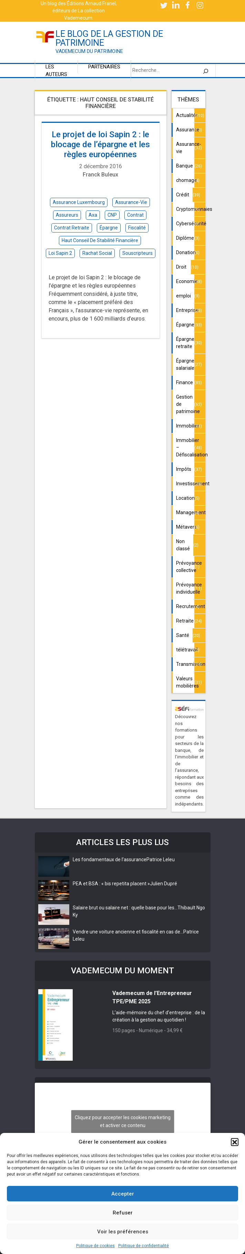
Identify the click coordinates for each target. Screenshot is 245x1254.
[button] (234, 1141)
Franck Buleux (100, 174)
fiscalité (137, 227)
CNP (112, 215)
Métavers (185, 527)
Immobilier (185, 426)
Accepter (122, 1194)
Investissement (185, 483)
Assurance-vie (185, 147)
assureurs (67, 215)
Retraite (185, 621)
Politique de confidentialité (143, 1245)
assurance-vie (131, 202)
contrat (135, 215)
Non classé (183, 545)
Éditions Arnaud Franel (91, 3)
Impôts (183, 469)
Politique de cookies (95, 1245)
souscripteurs (137, 253)
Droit (181, 267)
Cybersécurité (185, 223)
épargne (109, 227)
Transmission (185, 664)
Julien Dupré (163, 883)
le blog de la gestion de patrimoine (109, 38)
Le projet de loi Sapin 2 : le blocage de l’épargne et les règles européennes (100, 144)
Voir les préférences (122, 1232)
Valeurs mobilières (185, 682)
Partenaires (104, 67)
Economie (185, 281)
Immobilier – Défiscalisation (185, 447)
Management (185, 512)
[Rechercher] (205, 70)
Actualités (185, 115)
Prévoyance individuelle (185, 588)
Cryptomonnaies (185, 209)
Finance (184, 382)
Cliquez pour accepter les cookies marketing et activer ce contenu (123, 1121)
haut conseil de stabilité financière (100, 240)
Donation (185, 252)
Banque (184, 166)
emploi (183, 296)
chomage (185, 180)
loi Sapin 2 (60, 253)
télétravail (185, 649)
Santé (182, 635)
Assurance (185, 129)
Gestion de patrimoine (185, 404)
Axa (93, 215)
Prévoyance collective (185, 566)
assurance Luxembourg (79, 202)
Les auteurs (56, 71)
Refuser (123, 1213)
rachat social (97, 253)
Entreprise (185, 310)
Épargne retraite (185, 342)
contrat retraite (71, 227)
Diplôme (185, 238)
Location (185, 498)
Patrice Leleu (160, 859)
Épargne (185, 324)
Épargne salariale (185, 364)
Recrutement (185, 606)
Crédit (182, 194)
